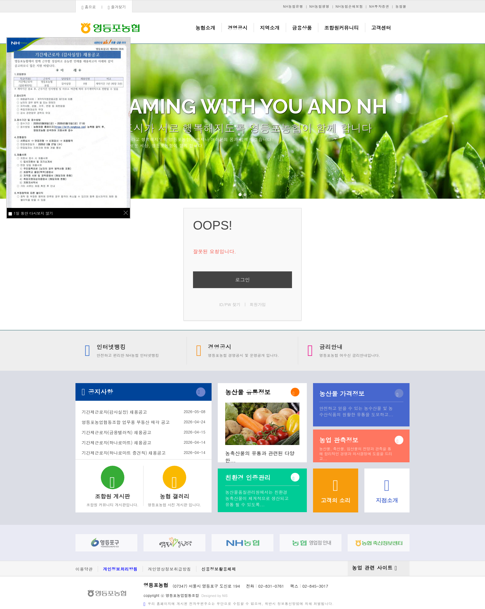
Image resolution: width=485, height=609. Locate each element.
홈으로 (90, 6)
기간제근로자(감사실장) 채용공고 (110, 410)
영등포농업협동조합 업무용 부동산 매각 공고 (119, 420)
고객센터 (382, 28)
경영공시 (250, 28)
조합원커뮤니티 (346, 28)
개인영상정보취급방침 (164, 567)
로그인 (242, 280)
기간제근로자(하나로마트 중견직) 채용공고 (118, 451)
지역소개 (280, 28)
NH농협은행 (298, 6)
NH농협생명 (323, 6)
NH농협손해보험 (352, 6)
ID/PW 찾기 (231, 303)
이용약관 (83, 567)
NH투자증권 (380, 6)
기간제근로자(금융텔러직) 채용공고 (112, 431)
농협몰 (401, 6)
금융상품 (310, 28)
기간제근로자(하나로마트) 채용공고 (112, 441)
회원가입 (257, 303)
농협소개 (221, 28)
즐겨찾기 (120, 6)
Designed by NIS (210, 592)
